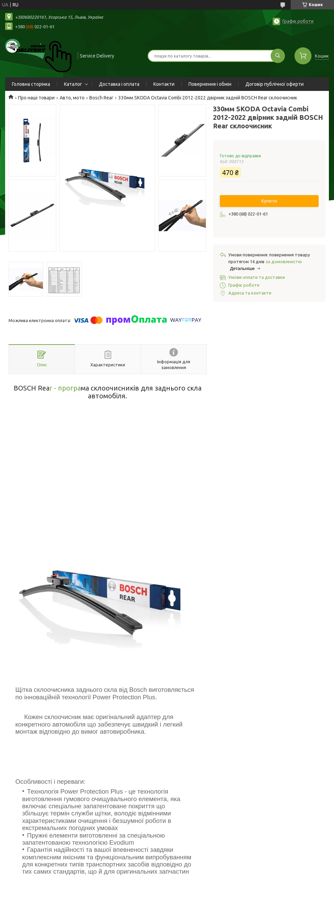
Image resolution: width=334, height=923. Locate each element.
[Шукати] (278, 56)
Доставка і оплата (119, 84)
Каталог (73, 84)
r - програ (65, 388)
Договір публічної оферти (274, 84)
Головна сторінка (31, 84)
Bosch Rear (101, 97)
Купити (269, 201)
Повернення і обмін (209, 84)
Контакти (163, 84)
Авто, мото (72, 97)
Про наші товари (36, 97)
